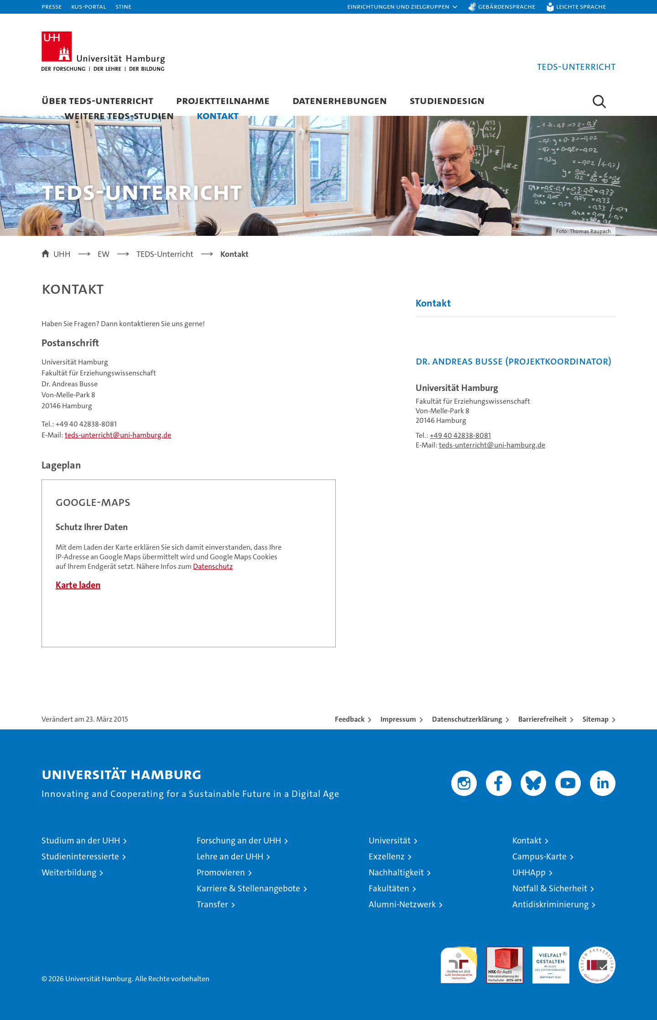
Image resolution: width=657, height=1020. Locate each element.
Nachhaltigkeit (396, 872)
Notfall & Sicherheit (549, 888)
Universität (390, 840)
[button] (403, 7)
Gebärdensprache (506, 6)
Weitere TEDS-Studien (119, 115)
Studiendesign (447, 100)
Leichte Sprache (581, 6)
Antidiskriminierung (550, 904)
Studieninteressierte (80, 856)
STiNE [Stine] (123, 6)
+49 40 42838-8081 (460, 435)
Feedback (350, 719)
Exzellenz (387, 856)
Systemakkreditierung (597, 951)
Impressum (398, 719)
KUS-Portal (88, 6)
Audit (495, 951)
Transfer (212, 904)
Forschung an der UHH (239, 840)
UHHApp (529, 872)
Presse (52, 6)
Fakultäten (389, 888)
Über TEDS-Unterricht (97, 100)
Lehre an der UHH (230, 856)
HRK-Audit (548, 951)
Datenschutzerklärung (467, 719)
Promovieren (221, 872)
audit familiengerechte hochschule (458, 961)
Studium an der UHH (81, 840)
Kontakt (218, 115)
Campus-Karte (539, 856)
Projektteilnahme (223, 100)
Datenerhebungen (339, 100)
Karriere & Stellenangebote (248, 888)
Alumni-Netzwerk (402, 904)
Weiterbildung (69, 872)
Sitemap (596, 719)
